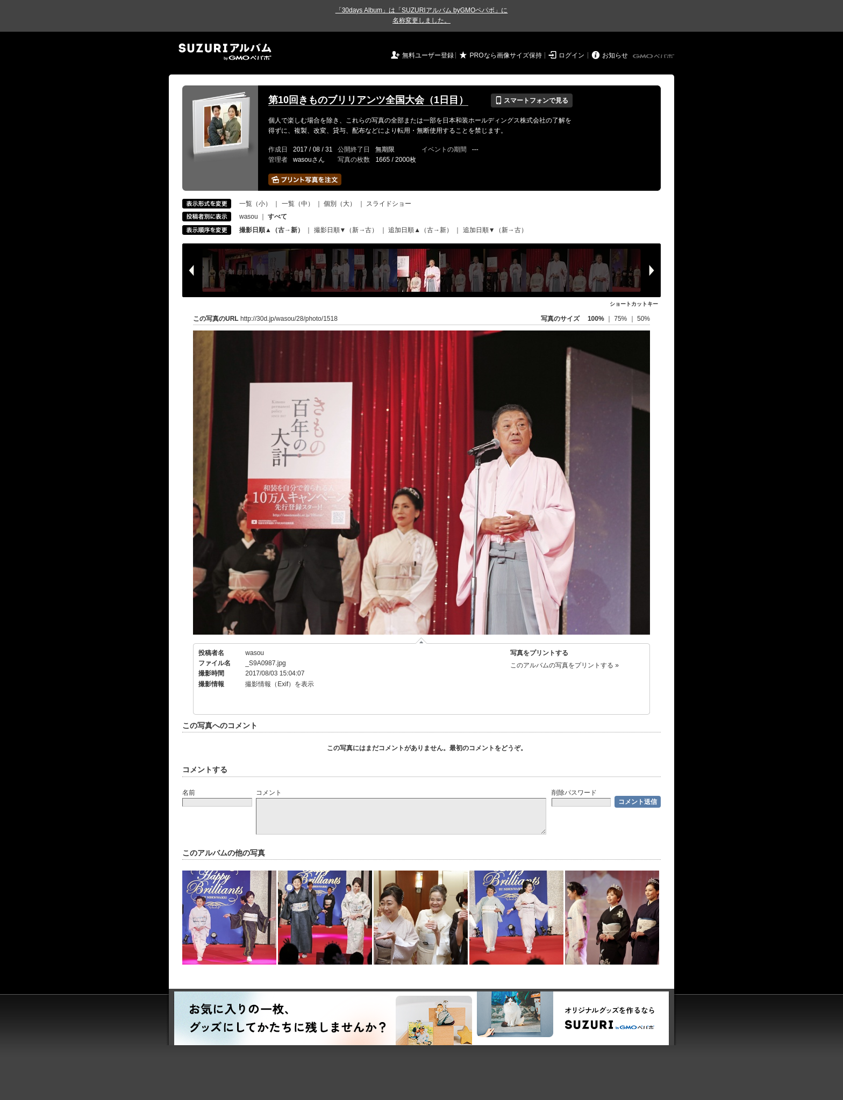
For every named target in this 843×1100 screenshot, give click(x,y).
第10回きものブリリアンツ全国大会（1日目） (368, 100)
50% (643, 318)
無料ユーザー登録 (428, 55)
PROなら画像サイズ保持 (506, 55)
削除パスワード (574, 792)
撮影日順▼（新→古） (346, 230)
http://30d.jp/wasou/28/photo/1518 (289, 318)
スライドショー (388, 203)
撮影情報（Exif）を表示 (279, 684)
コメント (269, 792)
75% (621, 318)
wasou (248, 216)
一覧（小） (255, 203)
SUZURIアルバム (225, 51)
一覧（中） (298, 203)
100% (596, 318)
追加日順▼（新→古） (495, 230)
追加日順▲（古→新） (420, 230)
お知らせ (615, 55)
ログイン (571, 55)
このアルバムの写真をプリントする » (564, 665)
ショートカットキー (634, 304)
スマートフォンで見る (531, 100)
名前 (188, 792)
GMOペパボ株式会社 (654, 56)
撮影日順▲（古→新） (271, 230)
